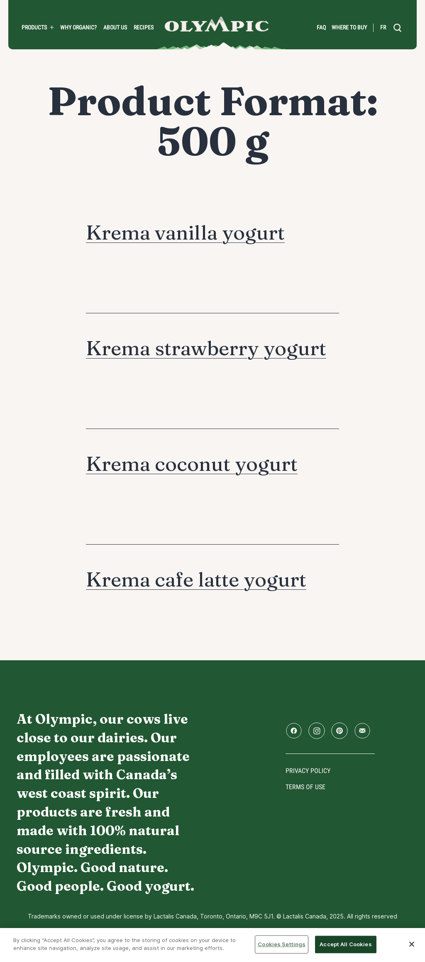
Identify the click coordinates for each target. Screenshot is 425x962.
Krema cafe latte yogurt (196, 579)
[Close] (412, 944)
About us (115, 27)
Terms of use (305, 787)
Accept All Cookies (345, 944)
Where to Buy (349, 27)
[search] (397, 27)
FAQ (321, 27)
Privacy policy (308, 771)
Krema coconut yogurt (192, 463)
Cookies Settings (281, 944)
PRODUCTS (34, 27)
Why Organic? (78, 27)
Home (217, 24)
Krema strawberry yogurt (206, 348)
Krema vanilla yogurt (185, 232)
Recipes (144, 27)
